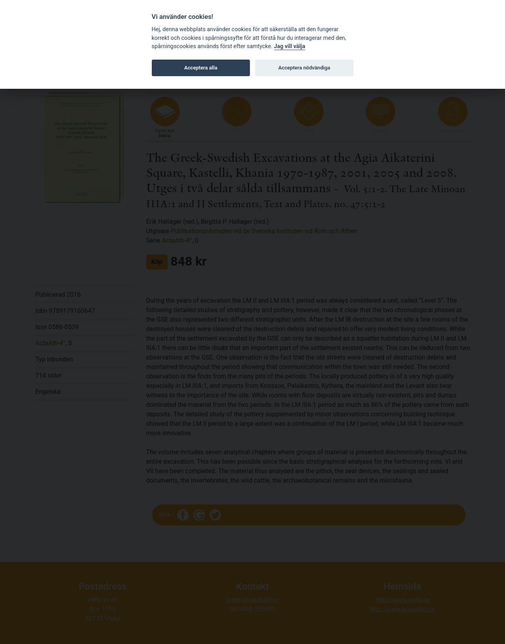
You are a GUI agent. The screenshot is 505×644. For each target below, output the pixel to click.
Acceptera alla (200, 68)
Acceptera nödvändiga (304, 68)
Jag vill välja (290, 46)
